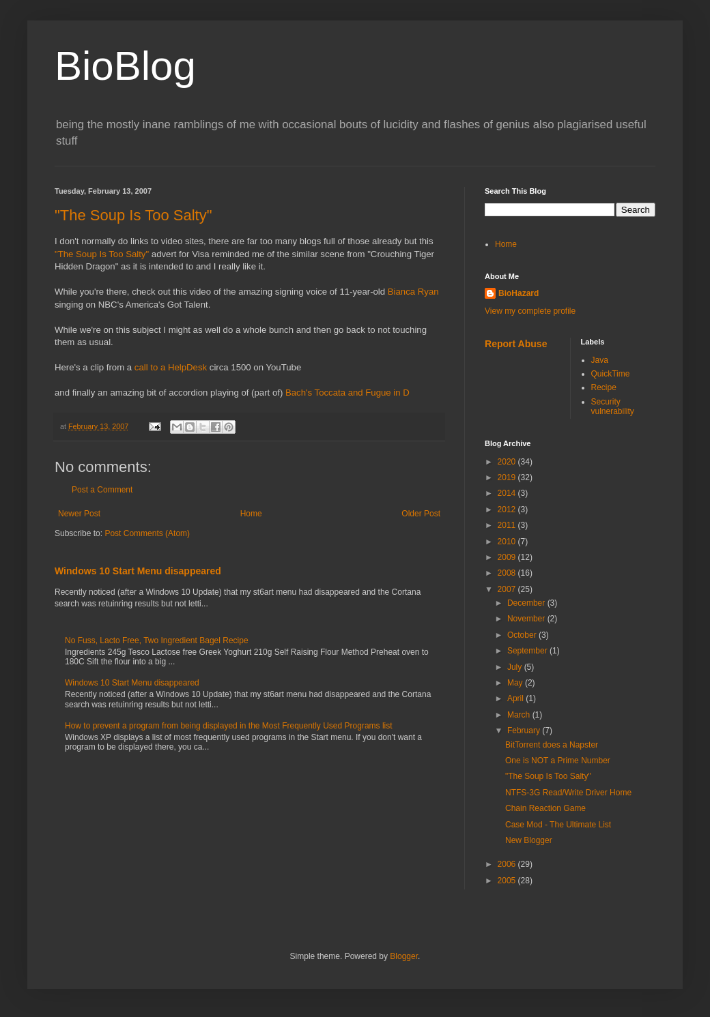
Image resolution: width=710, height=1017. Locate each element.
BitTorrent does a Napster (551, 745)
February (524, 730)
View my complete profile (530, 311)
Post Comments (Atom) (147, 533)
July (515, 667)
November (527, 618)
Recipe (603, 387)
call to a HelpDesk (170, 367)
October (523, 635)
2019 (508, 477)
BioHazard (518, 293)
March (519, 715)
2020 (508, 462)
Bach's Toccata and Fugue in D (347, 392)
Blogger (404, 956)
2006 (508, 864)
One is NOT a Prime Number (557, 760)
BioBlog (125, 66)
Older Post (420, 513)
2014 (508, 493)
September (528, 650)
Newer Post (79, 513)
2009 (508, 557)
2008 (508, 573)
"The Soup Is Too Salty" (133, 215)
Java (599, 360)
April (516, 698)
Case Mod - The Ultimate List (558, 824)
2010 (508, 541)
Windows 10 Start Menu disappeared (138, 570)
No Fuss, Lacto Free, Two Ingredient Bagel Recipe (156, 640)
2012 (508, 509)
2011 (508, 525)
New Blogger (528, 840)
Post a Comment (102, 490)
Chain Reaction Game (545, 808)
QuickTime (610, 374)
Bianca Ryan (413, 291)
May (516, 683)
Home (251, 513)
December (527, 603)
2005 (508, 880)
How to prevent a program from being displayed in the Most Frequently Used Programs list (229, 726)
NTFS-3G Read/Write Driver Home (568, 792)
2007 (508, 589)
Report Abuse (516, 343)
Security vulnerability (612, 406)
